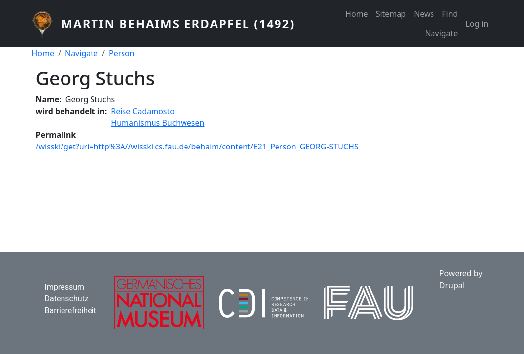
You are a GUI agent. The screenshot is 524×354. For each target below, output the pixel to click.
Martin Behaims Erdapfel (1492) (178, 23)
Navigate (441, 33)
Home (356, 13)
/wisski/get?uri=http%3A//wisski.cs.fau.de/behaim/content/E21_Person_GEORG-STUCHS (197, 146)
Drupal (451, 285)
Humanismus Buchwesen (157, 123)
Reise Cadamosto (143, 111)
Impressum (65, 287)
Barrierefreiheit (70, 310)
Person (122, 53)
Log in (476, 23)
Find (450, 13)
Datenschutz (67, 298)
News (424, 13)
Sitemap (391, 13)
